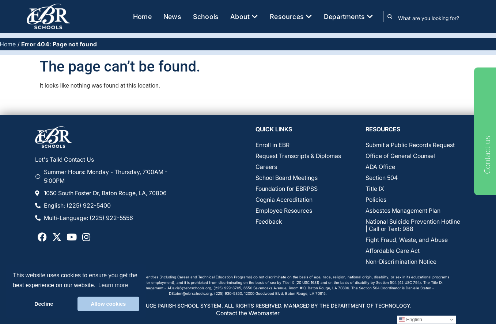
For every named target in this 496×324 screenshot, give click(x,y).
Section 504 (382, 177)
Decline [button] (43, 304)
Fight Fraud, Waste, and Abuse (407, 239)
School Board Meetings (286, 177)
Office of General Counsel (400, 155)
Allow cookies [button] (108, 304)
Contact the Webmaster (248, 313)
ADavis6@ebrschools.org (189, 288)
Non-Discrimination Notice (401, 261)
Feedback (268, 221)
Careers (266, 166)
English (410, 320)
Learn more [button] (113, 285)
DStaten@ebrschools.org (190, 293)
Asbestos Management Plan (403, 210)
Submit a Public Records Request (410, 144)
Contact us (487, 155)
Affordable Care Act (393, 250)
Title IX (375, 188)
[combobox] (433, 18)
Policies (376, 199)
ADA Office (380, 166)
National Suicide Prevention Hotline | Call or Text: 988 (413, 225)
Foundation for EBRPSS (286, 188)
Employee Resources (283, 210)
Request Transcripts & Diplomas (298, 155)
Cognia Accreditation (284, 199)
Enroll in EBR (272, 144)
